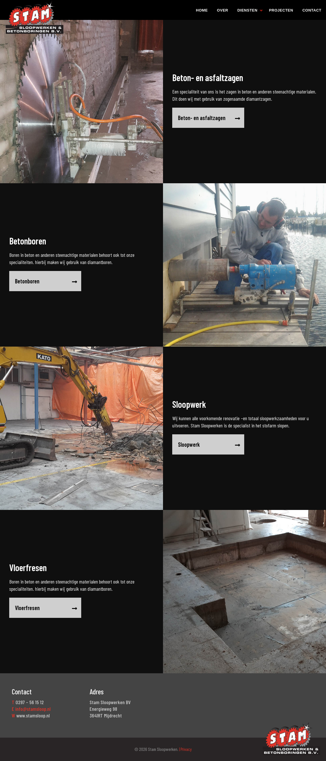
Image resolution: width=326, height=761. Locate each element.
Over (222, 10)
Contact (311, 10)
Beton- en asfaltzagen (209, 117)
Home (202, 10)
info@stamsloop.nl (33, 709)
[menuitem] (201, 10)
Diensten (247, 10)
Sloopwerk (219, 444)
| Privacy (185, 749)
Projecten (281, 10)
